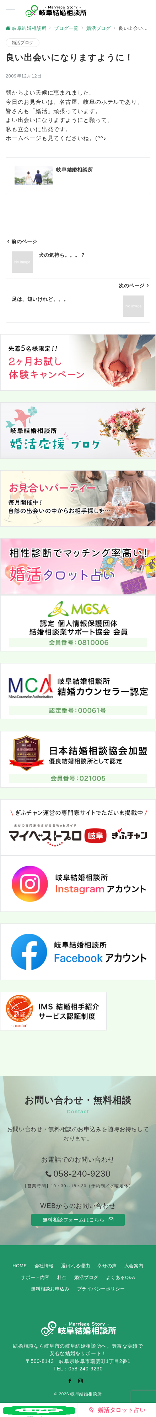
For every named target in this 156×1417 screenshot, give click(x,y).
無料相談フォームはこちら (78, 1219)
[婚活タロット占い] (117, 1410)
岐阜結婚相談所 (86, 1393)
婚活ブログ (22, 42)
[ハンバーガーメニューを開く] (10, 11)
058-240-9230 (82, 1173)
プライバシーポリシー (101, 1288)
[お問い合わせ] (39, 1410)
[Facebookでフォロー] (70, 1381)
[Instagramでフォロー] (80, 1381)
